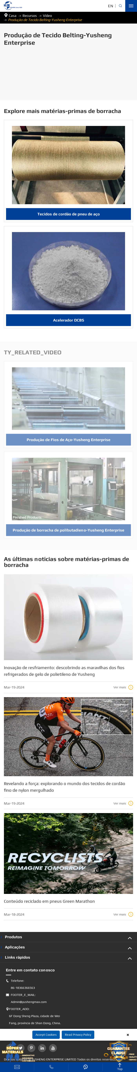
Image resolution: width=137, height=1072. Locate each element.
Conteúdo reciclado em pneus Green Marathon (49, 901)
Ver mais (123, 687)
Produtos (13, 936)
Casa (12, 16)
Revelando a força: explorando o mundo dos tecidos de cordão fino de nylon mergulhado (64, 787)
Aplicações (15, 947)
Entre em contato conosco (30, 970)
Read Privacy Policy (78, 1034)
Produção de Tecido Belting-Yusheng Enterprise (45, 20)
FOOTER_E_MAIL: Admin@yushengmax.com (26, 998)
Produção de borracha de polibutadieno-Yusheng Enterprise (68, 532)
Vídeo (47, 16)
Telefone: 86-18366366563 (20, 984)
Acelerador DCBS (68, 320)
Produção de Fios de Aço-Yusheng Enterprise (68, 442)
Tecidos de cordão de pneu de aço (68, 214)
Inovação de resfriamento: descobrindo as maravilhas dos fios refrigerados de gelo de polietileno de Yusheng (64, 671)
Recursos (30, 16)
